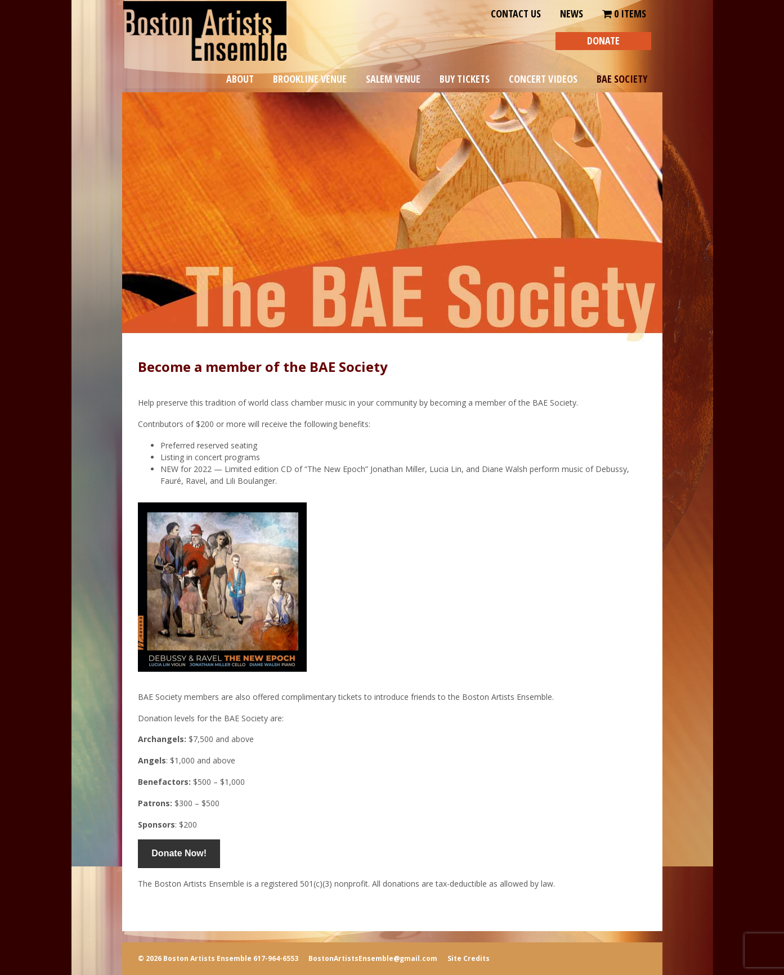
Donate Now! (179, 853)
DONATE (603, 40)
